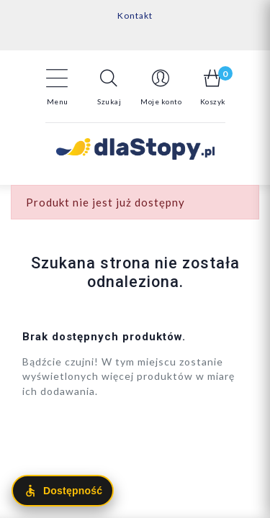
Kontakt (135, 15)
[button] (109, 87)
